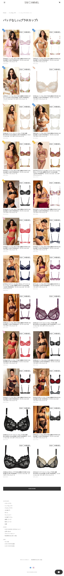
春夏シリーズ (8, 519)
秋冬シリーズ (8, 521)
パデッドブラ (8, 503)
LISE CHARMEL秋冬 (9, 546)
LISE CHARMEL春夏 (9, 543)
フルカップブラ (8, 508)
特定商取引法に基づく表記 (11, 535)
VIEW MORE (32, 488)
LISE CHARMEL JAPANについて (12, 529)
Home (4, 12)
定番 (6, 524)
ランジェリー (8, 514)
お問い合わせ (8, 531)
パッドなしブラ (12, 12)
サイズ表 (7, 541)
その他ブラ (7, 510)
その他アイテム (8, 517)
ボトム (6, 512)
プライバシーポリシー (10, 533)
